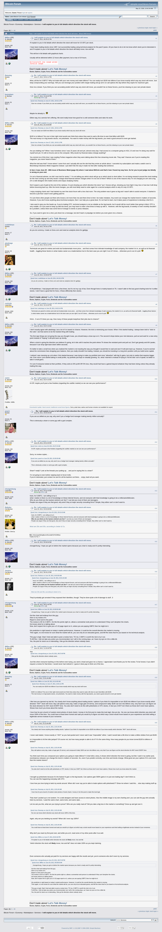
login (23, 12)
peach (7, 411)
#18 (156, 647)
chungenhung (10, 489)
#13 (156, 491)
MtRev (7, 37)
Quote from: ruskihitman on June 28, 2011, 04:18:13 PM (47, 278)
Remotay (8, 75)
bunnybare (9, 94)
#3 (156, 96)
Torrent (33, 16)
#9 (156, 325)
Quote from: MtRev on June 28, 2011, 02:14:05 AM (45, 681)
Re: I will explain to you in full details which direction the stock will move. (62, 75)
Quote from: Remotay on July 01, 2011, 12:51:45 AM (46, 726)
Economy (19, 24)
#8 (156, 304)
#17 (156, 604)
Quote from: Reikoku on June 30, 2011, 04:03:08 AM (46, 575)
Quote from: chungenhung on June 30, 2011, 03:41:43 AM (48, 512)
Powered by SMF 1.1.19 (69, 928)
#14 (156, 508)
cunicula (8, 303)
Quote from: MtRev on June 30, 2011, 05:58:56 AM (45, 609)
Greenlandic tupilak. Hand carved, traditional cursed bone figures (50, 407)
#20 (156, 723)
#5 (156, 226)
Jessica (8, 570)
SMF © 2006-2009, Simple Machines (89, 928)
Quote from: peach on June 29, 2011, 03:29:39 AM (45, 458)
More (38, 19)
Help (15, 19)
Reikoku (8, 507)
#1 (156, 38)
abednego (9, 243)
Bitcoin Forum (9, 24)
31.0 (28, 16)
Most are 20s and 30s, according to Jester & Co (47, 526)
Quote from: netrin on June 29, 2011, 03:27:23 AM (45, 446)
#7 (156, 274)
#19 (156, 677)
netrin (7, 378)
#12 (156, 442)
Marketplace (28, 24)
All (14, 30)
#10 (156, 379)
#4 (156, 124)
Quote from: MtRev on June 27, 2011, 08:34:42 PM (45, 837)
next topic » (153, 28)
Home (9, 19)
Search (20, 19)
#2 (156, 76)
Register (32, 19)
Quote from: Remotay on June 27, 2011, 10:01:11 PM (46, 101)
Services (37, 24)
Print (155, 30)
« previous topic (142, 28)
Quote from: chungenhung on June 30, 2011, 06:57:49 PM (48, 653)
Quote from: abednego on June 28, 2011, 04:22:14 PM (47, 308)
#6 (156, 244)
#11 (156, 412)
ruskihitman (9, 225)
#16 (156, 571)
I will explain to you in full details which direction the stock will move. (69, 24)
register (29, 12)
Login (26, 19)
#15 (156, 541)
